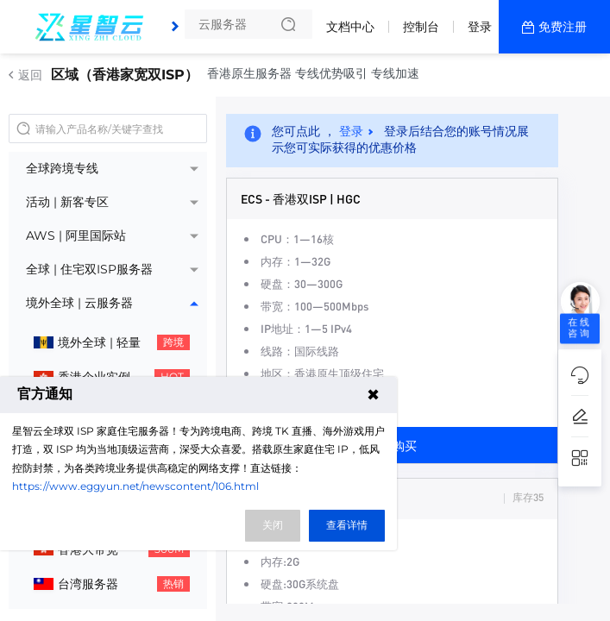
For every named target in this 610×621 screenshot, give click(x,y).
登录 (480, 26)
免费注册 (562, 26)
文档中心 (350, 26)
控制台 (421, 26)
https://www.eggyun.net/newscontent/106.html (135, 486)
